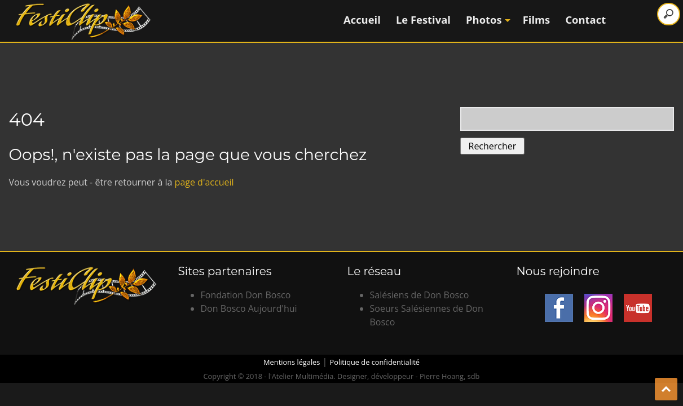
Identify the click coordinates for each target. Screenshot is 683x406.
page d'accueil (204, 182)
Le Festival (423, 19)
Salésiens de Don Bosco (419, 295)
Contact (585, 19)
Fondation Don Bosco (246, 295)
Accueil (362, 19)
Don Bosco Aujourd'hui (249, 308)
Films (536, 19)
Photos (487, 19)
